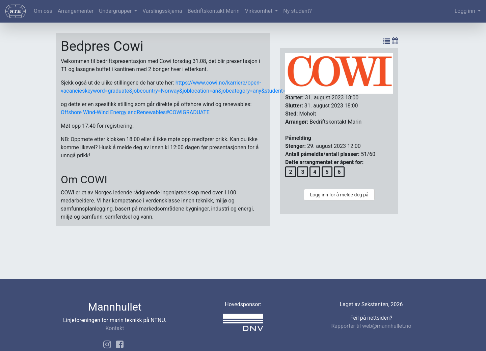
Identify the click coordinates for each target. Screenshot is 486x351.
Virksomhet (259, 11)
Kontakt (114, 328)
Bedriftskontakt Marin (214, 11)
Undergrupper (116, 11)
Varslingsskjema (162, 11)
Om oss (43, 11)
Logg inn (466, 11)
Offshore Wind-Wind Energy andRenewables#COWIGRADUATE (135, 112)
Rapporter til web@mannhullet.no (371, 326)
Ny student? (297, 11)
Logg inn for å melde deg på (339, 194)
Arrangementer (75, 11)
